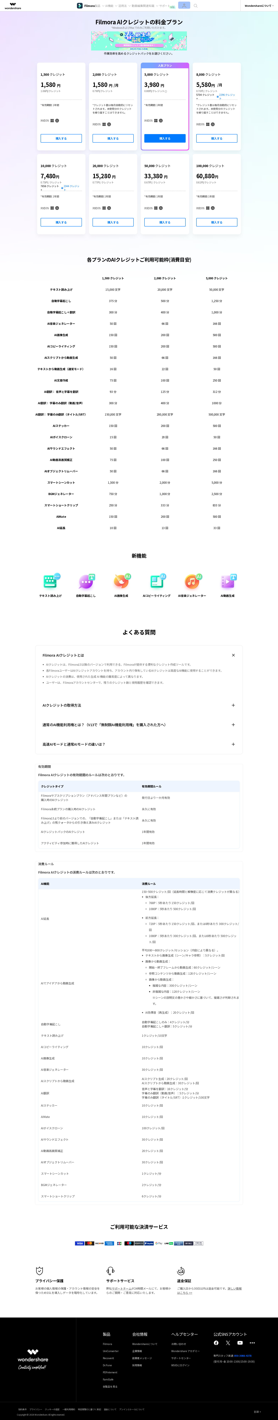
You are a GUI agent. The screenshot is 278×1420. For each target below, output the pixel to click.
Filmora (107, 1344)
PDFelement (110, 1372)
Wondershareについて (147, 1344)
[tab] (139, 655)
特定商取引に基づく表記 (113, 1408)
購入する (61, 138)
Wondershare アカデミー (190, 1351)
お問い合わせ (183, 1344)
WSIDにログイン (185, 1365)
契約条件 (21, 1408)
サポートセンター (185, 1358)
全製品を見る (110, 1386)
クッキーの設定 (63, 1408)
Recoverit (108, 1358)
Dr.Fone (107, 1365)
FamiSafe (108, 1379)
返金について (140, 1408)
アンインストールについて (168, 1408)
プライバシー (40, 1408)
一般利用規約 (86, 1408)
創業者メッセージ (144, 1358)
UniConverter (111, 1351)
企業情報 (139, 1351)
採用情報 (139, 1365)
